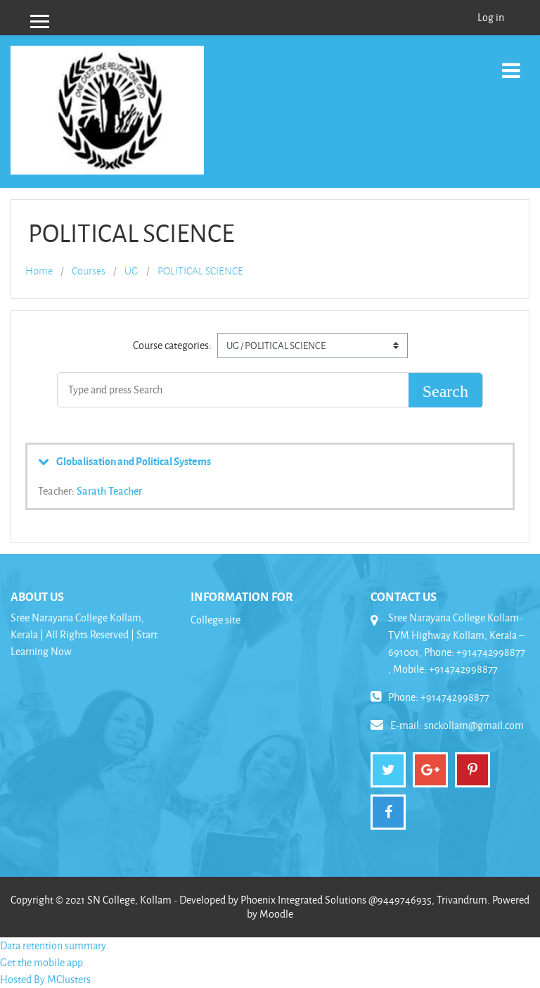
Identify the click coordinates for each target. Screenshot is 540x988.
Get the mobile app (41, 962)
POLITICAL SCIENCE (200, 271)
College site (215, 619)
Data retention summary (53, 945)
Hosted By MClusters (45, 979)
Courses (88, 271)
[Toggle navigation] (511, 63)
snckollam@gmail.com (474, 725)
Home (39, 271)
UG (131, 271)
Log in (490, 17)
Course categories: (172, 345)
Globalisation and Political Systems (133, 461)
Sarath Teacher (109, 490)
